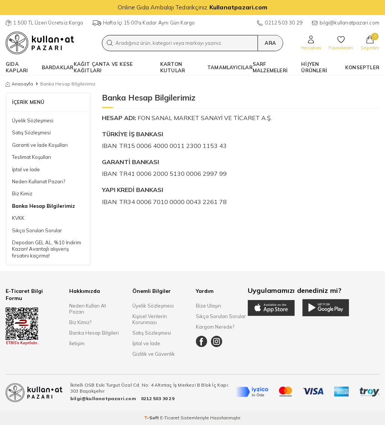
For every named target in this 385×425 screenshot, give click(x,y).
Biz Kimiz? (80, 322)
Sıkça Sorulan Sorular (37, 230)
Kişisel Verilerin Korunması (149, 319)
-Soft (152, 417)
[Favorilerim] (341, 43)
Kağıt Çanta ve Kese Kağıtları (103, 67)
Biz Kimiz (22, 193)
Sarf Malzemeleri (270, 67)
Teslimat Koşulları (31, 157)
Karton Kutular (172, 67)
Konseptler (362, 67)
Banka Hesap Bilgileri (94, 333)
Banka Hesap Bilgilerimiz (43, 206)
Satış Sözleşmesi (31, 132)
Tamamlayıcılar (230, 67)
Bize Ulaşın (208, 306)
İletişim (77, 343)
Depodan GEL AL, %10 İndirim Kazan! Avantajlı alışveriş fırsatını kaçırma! (46, 249)
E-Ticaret (169, 417)
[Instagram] (216, 341)
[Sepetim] (370, 43)
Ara (269, 43)
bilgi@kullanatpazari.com (349, 23)
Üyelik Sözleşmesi (32, 120)
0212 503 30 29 (283, 23)
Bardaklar (58, 67)
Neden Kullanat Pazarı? (38, 181)
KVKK (18, 218)
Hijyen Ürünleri (314, 67)
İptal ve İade (26, 169)
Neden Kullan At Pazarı (87, 309)
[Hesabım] (311, 43)
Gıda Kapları (17, 67)
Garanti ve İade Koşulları (40, 145)
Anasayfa (19, 84)
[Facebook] (201, 341)
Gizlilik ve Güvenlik (153, 354)
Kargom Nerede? (215, 327)
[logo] (40, 43)
